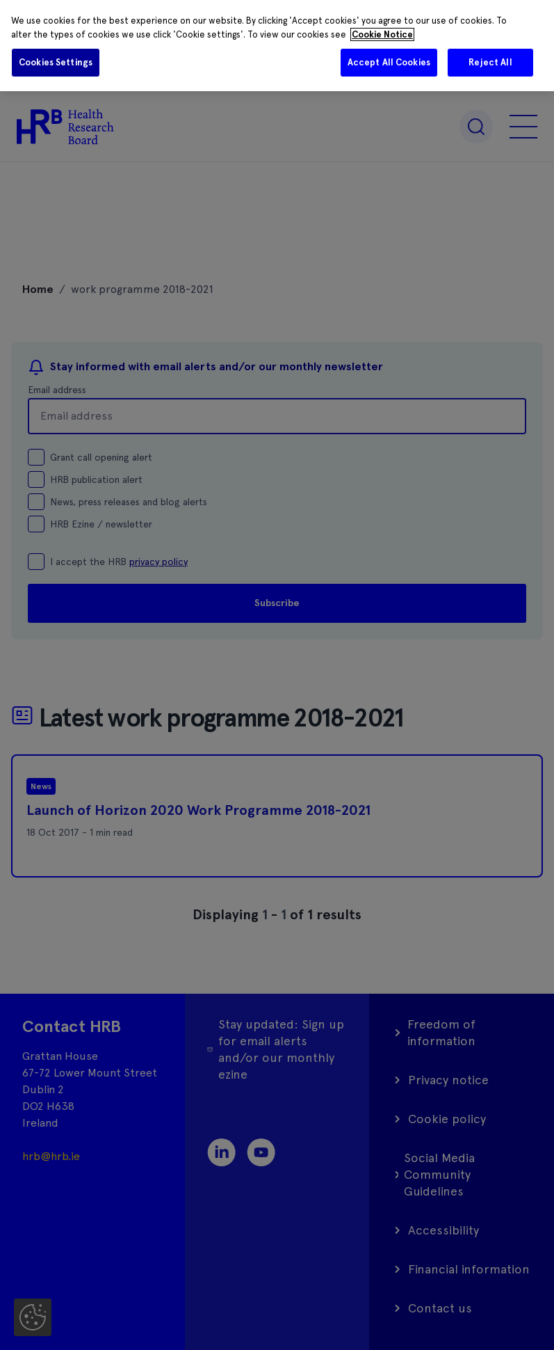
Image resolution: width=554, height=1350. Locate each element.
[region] (277, 45)
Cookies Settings (55, 62)
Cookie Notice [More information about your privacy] (382, 34)
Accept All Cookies (389, 62)
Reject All (490, 62)
